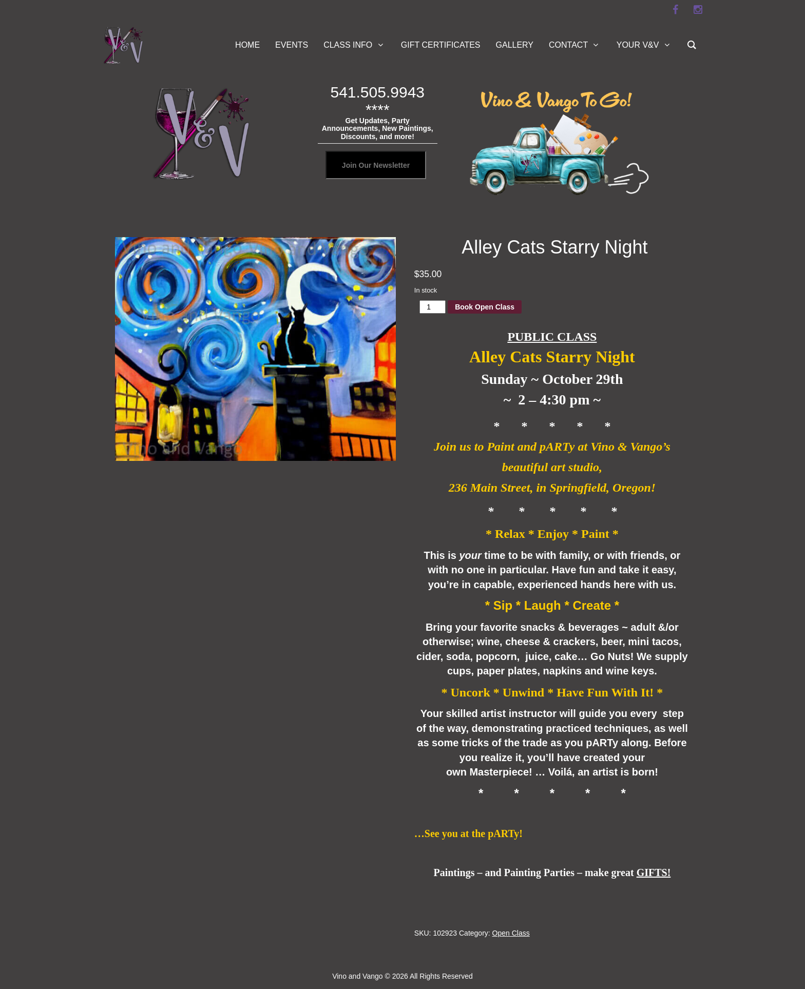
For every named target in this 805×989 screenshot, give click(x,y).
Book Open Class (484, 307)
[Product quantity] (432, 307)
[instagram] (698, 10)
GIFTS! (654, 872)
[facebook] (675, 10)
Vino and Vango (357, 976)
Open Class (511, 933)
